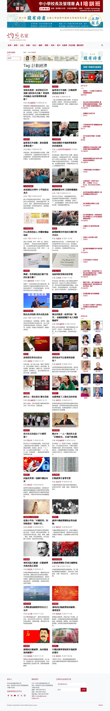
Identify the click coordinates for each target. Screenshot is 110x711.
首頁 (24, 52)
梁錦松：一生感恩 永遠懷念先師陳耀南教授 (97, 92)
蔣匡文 (94, 117)
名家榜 (64, 45)
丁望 (29, 196)
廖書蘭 (94, 140)
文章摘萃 (26, 270)
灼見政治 (55, 86)
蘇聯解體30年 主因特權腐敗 (64, 189)
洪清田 (29, 527)
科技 (52, 45)
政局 (9, 45)
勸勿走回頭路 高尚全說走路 (36, 314)
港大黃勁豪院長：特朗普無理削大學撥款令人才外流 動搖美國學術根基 (97, 218)
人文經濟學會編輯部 (63, 149)
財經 (28, 45)
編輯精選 (30, 281)
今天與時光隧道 (28, 186)
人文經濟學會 (56, 139)
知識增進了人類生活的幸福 (64, 397)
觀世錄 (54, 228)
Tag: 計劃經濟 (32, 52)
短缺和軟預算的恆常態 (62, 274)
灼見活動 (72, 45)
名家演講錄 (56, 430)
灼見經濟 (55, 311)
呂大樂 (29, 614)
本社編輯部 (31, 103)
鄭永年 (29, 440)
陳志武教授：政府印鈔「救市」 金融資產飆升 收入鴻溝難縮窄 (65, 317)
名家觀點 (26, 393)
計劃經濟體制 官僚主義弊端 (64, 563)
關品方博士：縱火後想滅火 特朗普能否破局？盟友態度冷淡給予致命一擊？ (97, 286)
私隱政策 (100, 705)
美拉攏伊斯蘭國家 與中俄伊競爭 (97, 250)
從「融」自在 (56, 270)
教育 (15, 45)
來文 (57, 97)
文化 (21, 45)
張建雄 (58, 239)
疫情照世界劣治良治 (32, 357)
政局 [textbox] (9, 58)
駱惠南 (29, 569)
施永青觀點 (56, 354)
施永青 (58, 364)
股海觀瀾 (26, 559)
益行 (93, 230)
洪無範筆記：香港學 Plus (31, 517)
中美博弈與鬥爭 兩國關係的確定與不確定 (97, 126)
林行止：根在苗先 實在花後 (36, 397)
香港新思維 (27, 603)
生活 (34, 45)
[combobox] (14, 58)
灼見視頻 (26, 86)
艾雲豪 (58, 278)
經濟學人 (55, 393)
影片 (58, 45)
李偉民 (94, 187)
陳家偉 (94, 310)
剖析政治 (26, 430)
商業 (46, 45)
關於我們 (80, 45)
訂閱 (83, 690)
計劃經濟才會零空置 (61, 478)
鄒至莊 (58, 400)
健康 (40, 45)
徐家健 (94, 173)
